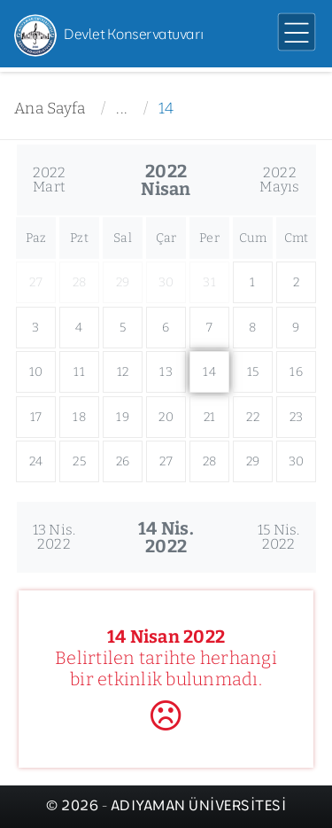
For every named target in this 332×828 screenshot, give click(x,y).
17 (36, 417)
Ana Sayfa (49, 108)
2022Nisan (165, 179)
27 (166, 461)
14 (166, 108)
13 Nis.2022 (54, 536)
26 (123, 461)
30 (297, 461)
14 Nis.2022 (166, 537)
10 (36, 371)
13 (166, 371)
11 (79, 371)
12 (123, 371)
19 (122, 417)
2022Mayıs (279, 179)
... (121, 108)
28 (210, 461)
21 (210, 417)
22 (252, 417)
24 (36, 461)
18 (79, 417)
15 (253, 371)
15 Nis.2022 (279, 536)
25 (79, 461)
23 (297, 417)
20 (166, 417)
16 (296, 371)
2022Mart (49, 179)
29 (253, 461)
